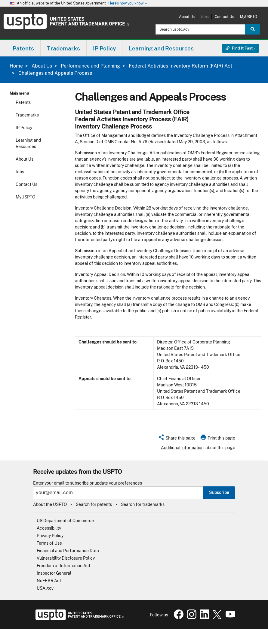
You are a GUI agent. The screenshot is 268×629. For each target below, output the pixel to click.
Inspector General (54, 573)
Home (16, 66)
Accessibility (49, 528)
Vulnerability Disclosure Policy (66, 558)
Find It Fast (239, 48)
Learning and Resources (28, 143)
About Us (187, 16)
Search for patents (94, 504)
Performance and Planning (90, 66)
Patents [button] (23, 48)
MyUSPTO (248, 16)
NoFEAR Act (49, 580)
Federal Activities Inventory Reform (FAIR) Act (180, 66)
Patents (23, 102)
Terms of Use (49, 543)
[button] (177, 439)
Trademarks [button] (63, 48)
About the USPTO (50, 504)
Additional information (182, 447)
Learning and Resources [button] (161, 48)
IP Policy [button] (104, 48)
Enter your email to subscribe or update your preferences (87, 483)
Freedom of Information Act (63, 565)
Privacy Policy (50, 535)
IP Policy (24, 127)
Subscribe (219, 492)
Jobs (204, 16)
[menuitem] (23, 48)
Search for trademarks (143, 504)
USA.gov (45, 588)
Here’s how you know (128, 3)
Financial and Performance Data (68, 550)
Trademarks (27, 115)
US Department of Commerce (65, 520)
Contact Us (224, 16)
